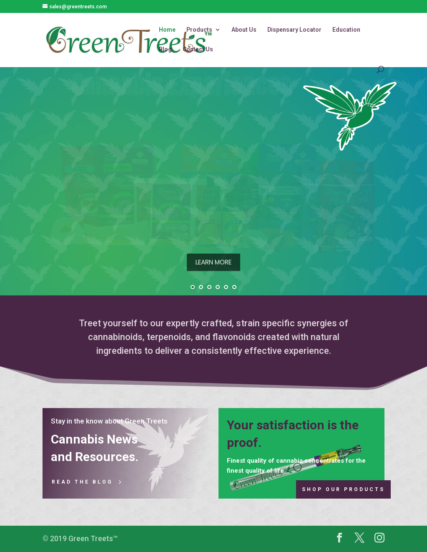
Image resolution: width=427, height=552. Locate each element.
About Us (243, 30)
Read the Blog (82, 482)
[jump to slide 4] (218, 287)
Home (167, 30)
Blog (165, 49)
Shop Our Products (343, 489)
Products (199, 30)
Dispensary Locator (294, 30)
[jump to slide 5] (226, 287)
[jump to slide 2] (201, 287)
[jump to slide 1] (192, 287)
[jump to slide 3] (209, 287)
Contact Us (198, 49)
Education (346, 30)
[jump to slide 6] (234, 287)
